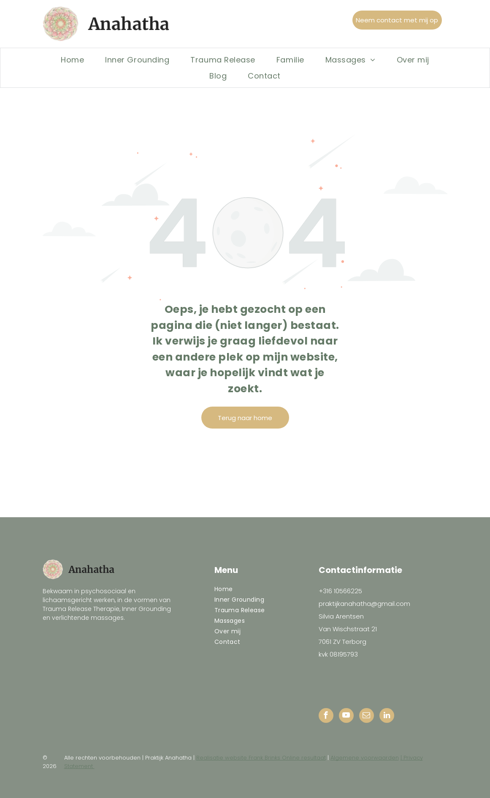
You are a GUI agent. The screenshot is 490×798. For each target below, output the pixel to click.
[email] (366, 716)
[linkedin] (386, 716)
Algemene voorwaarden (364, 758)
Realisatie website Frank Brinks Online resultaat (261, 758)
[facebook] (326, 716)
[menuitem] (72, 60)
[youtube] (346, 716)
